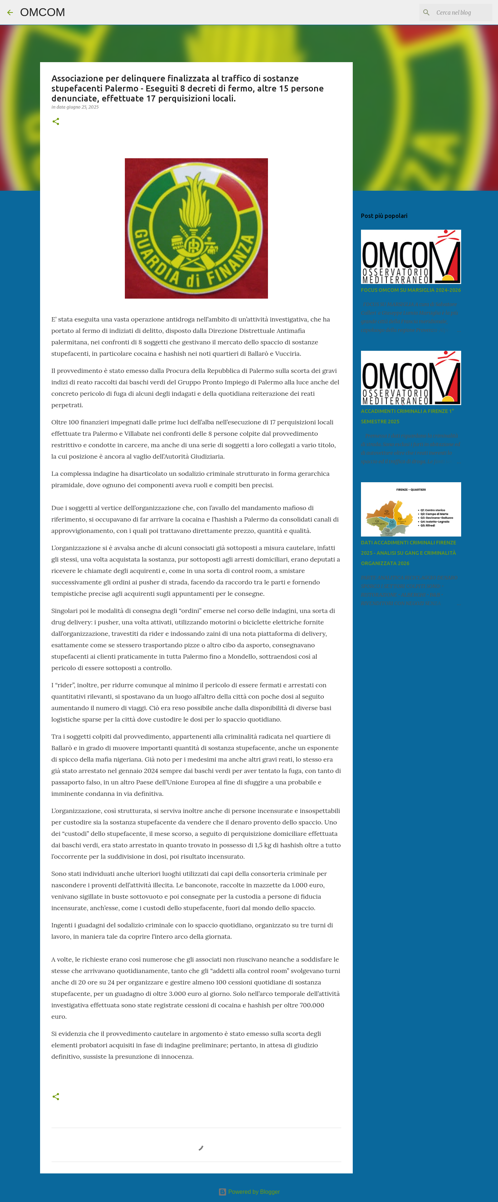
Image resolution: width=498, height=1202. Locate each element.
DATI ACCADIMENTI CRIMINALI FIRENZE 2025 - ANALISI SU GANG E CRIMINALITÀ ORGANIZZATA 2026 (408, 553)
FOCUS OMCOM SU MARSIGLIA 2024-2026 (411, 290)
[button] (56, 122)
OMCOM (42, 12)
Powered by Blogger (249, 1192)
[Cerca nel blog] (454, 12)
